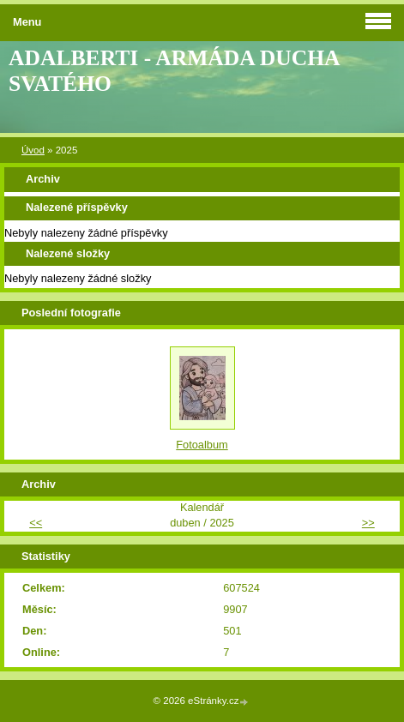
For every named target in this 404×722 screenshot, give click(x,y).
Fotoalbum (201, 444)
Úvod (33, 150)
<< (35, 522)
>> (368, 522)
